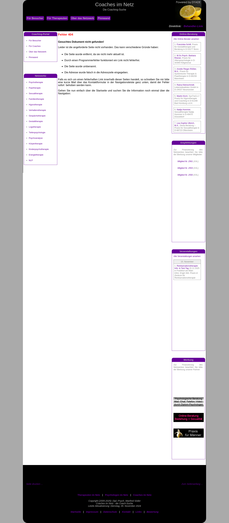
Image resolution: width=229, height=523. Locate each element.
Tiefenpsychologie (37, 132)
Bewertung (152, 512)
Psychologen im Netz (116, 495)
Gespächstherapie (37, 116)
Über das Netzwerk (82, 18)
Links (139, 512)
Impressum (92, 512)
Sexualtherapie (35, 93)
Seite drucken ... (34, 484)
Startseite (75, 512)
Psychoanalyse (36, 138)
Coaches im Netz (142, 495)
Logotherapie (35, 127)
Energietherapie (36, 155)
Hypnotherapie (35, 104)
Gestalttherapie (36, 121)
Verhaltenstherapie (37, 110)
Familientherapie (36, 99)
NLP (31, 160)
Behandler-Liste (193, 26)
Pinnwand (104, 18)
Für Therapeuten (57, 18)
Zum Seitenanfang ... (192, 484)
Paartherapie (35, 88)
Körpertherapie (35, 143)
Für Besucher (35, 18)
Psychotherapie (36, 82)
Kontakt (126, 512)
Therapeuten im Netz (88, 495)
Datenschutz (110, 512)
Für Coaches (35, 46)
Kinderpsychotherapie (39, 149)
